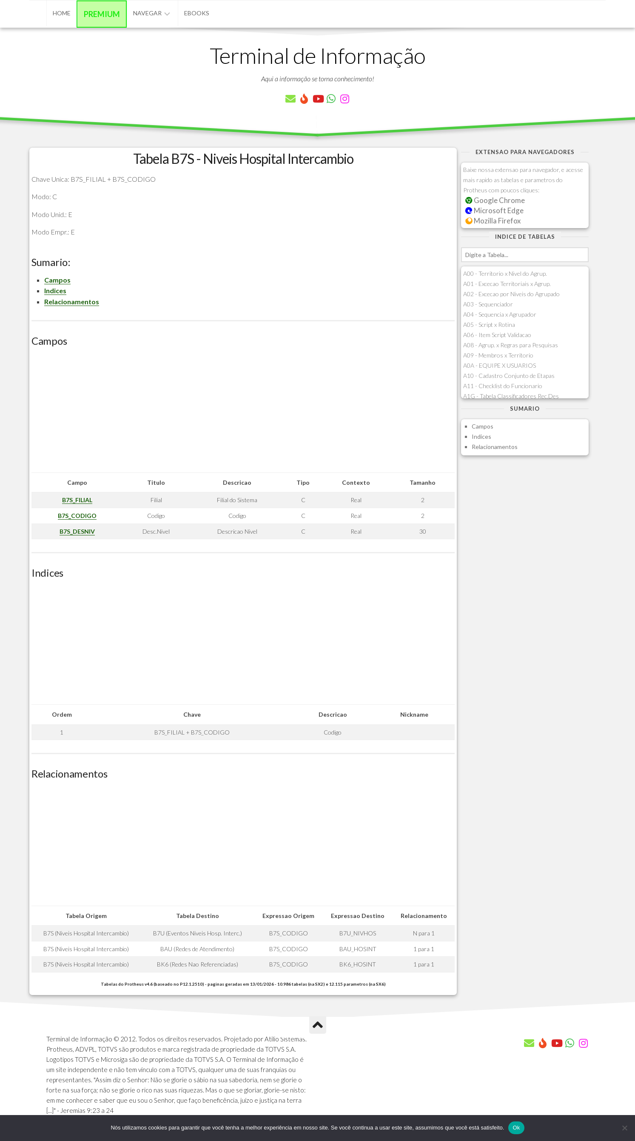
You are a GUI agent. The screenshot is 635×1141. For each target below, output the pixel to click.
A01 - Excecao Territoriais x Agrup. (507, 283)
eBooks (196, 13)
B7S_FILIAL (77, 499)
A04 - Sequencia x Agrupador (499, 314)
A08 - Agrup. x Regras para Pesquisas (510, 345)
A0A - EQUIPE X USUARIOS (499, 365)
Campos (57, 280)
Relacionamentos (71, 301)
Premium (102, 14)
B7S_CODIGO (77, 515)
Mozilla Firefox (493, 220)
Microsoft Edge (494, 210)
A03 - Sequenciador (488, 304)
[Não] (624, 1128)
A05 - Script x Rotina (489, 324)
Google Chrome (495, 200)
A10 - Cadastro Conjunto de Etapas (509, 375)
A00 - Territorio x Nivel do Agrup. (505, 273)
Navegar (147, 13)
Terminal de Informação (318, 55)
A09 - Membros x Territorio (498, 355)
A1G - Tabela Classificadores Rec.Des (511, 396)
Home (62, 13)
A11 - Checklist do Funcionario (502, 385)
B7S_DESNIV (77, 531)
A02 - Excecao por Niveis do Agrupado (511, 293)
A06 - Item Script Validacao (497, 334)
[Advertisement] (243, 412)
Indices (55, 290)
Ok (516, 1127)
